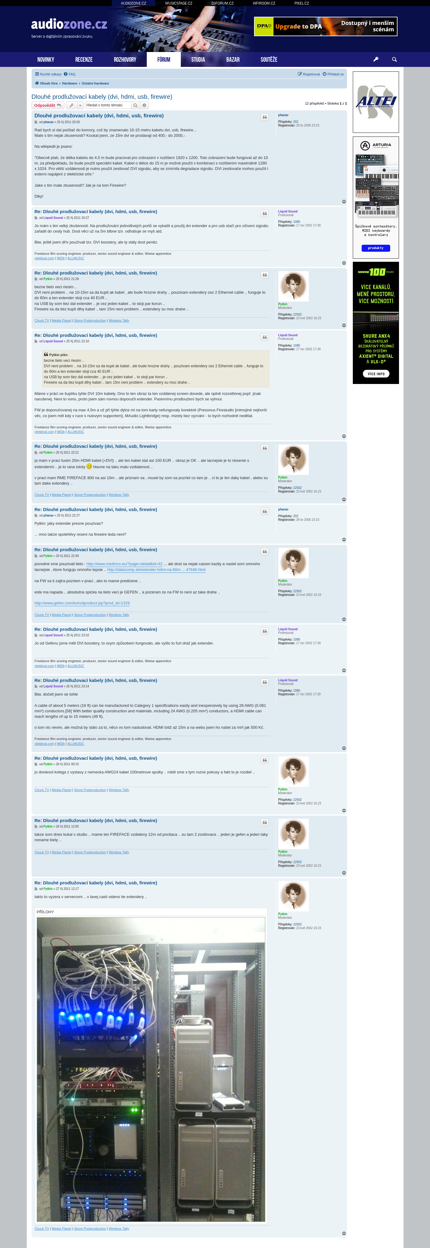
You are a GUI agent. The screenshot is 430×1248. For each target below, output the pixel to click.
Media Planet (61, 320)
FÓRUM (163, 59)
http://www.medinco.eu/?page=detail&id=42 (125, 564)
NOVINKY (45, 59)
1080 (296, 221)
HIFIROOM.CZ (264, 3)
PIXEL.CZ (301, 3)
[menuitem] (69, 74)
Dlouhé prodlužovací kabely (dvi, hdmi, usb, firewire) (102, 96)
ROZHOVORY (125, 59)
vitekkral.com (44, 258)
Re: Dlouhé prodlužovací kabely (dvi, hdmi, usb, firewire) (96, 211)
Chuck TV (42, 320)
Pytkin (282, 304)
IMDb (61, 258)
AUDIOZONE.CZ (133, 3)
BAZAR (232, 59)
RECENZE (84, 59)
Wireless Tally (119, 320)
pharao (283, 115)
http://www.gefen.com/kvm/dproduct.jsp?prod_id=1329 (82, 603)
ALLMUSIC (75, 258)
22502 (297, 314)
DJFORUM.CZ (223, 3)
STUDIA (198, 59)
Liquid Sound (288, 211)
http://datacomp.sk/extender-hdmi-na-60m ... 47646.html (156, 569)
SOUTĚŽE (269, 59)
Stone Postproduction (90, 320)
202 (295, 121)
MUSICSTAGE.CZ (178, 3)
